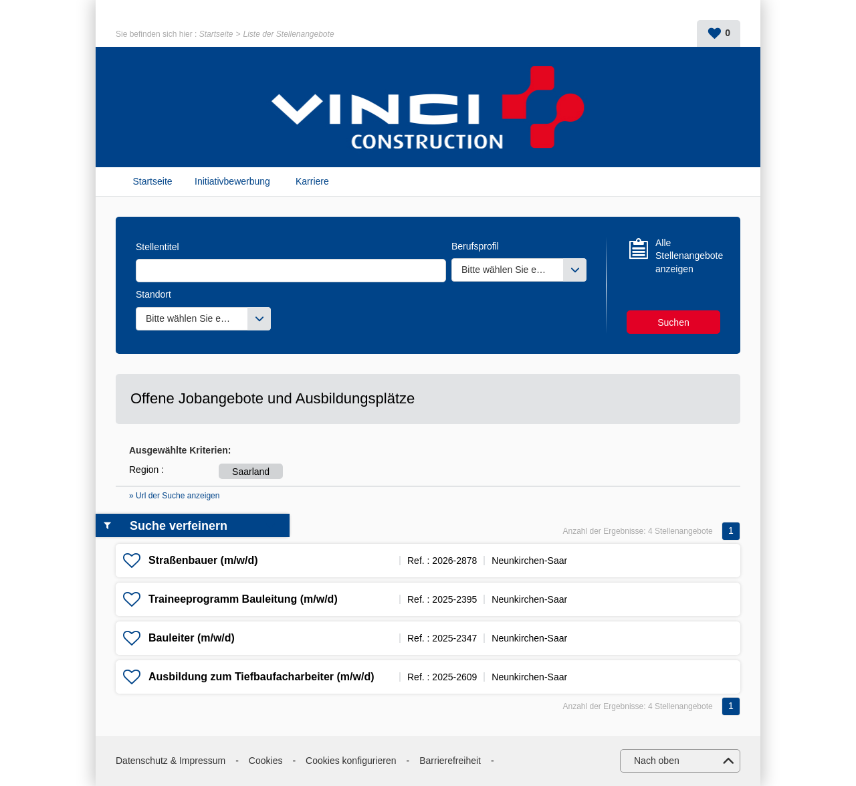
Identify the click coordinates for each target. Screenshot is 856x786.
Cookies (266, 760)
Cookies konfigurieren (351, 760)
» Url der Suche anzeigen (174, 495)
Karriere (312, 181)
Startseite (216, 34)
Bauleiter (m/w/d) (191, 638)
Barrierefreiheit (450, 760)
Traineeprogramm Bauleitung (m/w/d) (243, 599)
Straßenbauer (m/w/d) (203, 560)
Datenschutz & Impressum (170, 760)
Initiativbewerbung (232, 181)
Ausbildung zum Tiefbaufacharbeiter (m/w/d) (261, 676)
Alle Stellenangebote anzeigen (687, 255)
